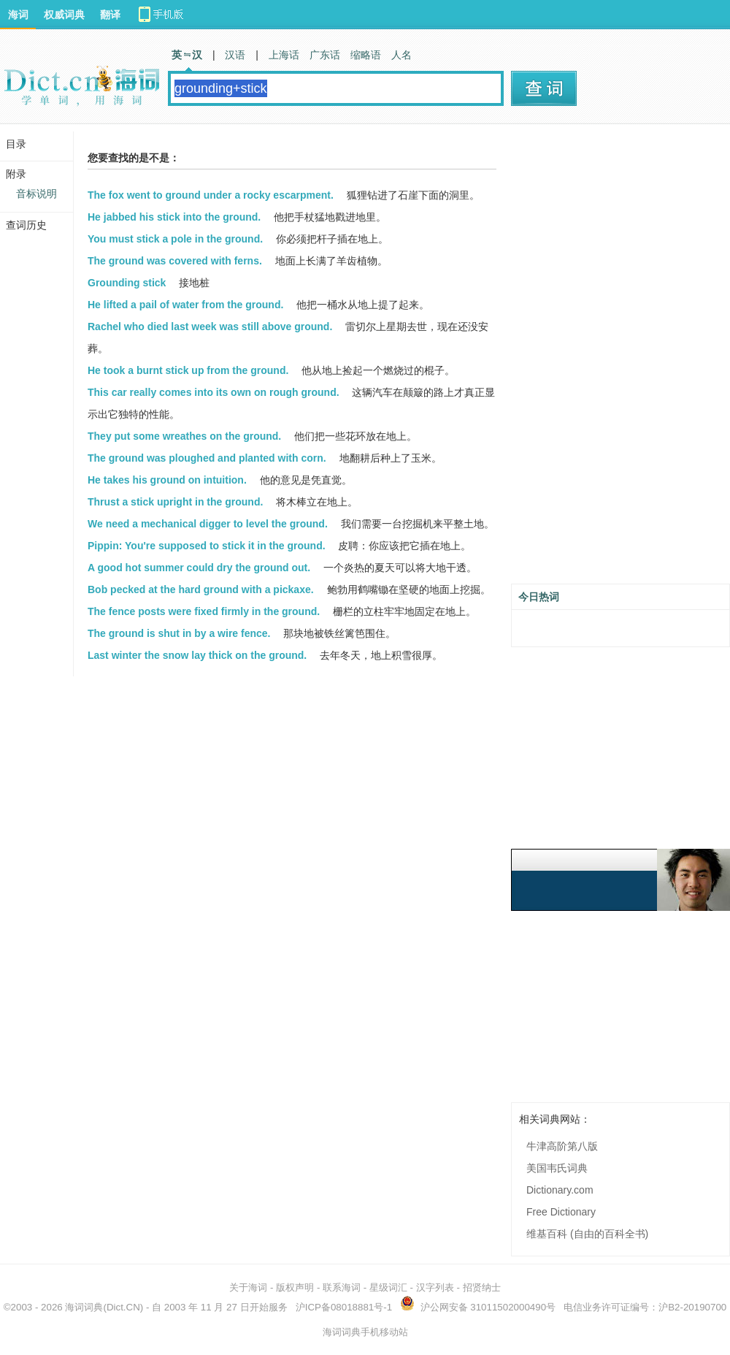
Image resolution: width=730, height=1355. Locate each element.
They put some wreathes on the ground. (184, 436)
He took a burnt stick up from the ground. (188, 370)
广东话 (325, 55)
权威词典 (64, 14)
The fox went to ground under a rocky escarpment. (211, 195)
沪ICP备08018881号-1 (344, 1307)
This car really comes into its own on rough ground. (213, 392)
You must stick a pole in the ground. (175, 239)
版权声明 (295, 1287)
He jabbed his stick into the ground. (174, 217)
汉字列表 (435, 1287)
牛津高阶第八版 (562, 1146)
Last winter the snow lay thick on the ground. (197, 655)
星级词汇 (388, 1287)
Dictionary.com (559, 1190)
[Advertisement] (578, 359)
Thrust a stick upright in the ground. (175, 502)
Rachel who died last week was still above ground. (210, 326)
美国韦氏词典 (557, 1168)
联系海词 (342, 1287)
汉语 (235, 55)
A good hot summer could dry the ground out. (199, 567)
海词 (18, 14)
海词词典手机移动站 (365, 1332)
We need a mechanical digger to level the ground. (208, 524)
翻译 (110, 14)
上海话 (284, 55)
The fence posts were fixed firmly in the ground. (204, 611)
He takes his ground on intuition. (167, 480)
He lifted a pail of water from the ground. (185, 304)
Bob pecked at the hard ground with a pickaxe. (201, 589)
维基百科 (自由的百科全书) (587, 1234)
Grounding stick (127, 283)
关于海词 (248, 1287)
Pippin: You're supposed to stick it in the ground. (207, 545)
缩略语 (365, 55)
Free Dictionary (561, 1212)
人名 (401, 55)
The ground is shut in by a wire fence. (179, 633)
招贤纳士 (482, 1287)
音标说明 (36, 193)
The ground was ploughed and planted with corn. (207, 458)
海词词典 (84, 1307)
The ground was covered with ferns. (175, 261)
